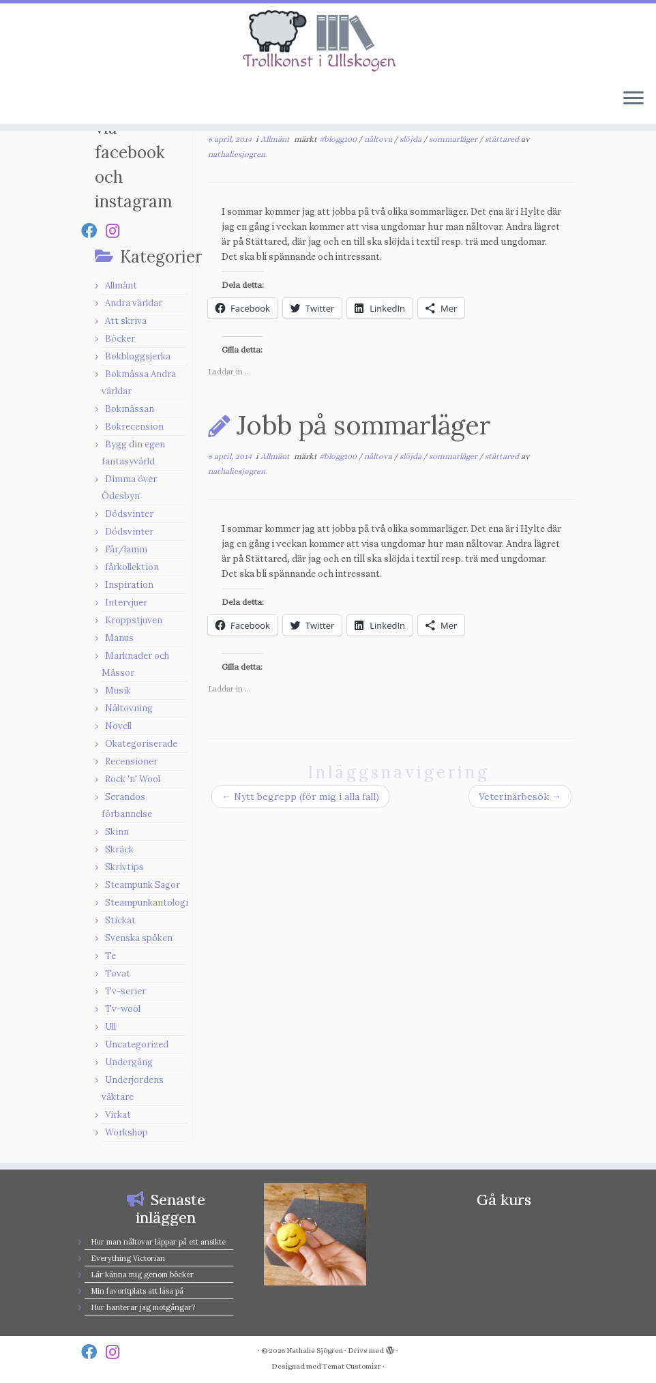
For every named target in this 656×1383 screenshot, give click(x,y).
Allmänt (121, 285)
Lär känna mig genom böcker (142, 1274)
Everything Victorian (128, 1258)
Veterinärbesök (520, 796)
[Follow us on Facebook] (93, 231)
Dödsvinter (129, 514)
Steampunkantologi (146, 902)
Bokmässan (129, 409)
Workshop (126, 1132)
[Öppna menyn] (633, 99)
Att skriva (126, 321)
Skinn (117, 831)
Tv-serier (125, 991)
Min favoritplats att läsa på (137, 1291)
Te (110, 956)
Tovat (117, 973)
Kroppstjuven (133, 620)
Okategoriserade (141, 743)
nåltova (379, 139)
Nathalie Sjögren (314, 1350)
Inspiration (129, 585)
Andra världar (133, 303)
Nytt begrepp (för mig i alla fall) (300, 796)
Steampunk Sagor (142, 885)
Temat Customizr (352, 1366)
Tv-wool (122, 1009)
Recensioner (131, 761)
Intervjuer (126, 602)
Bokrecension (134, 426)
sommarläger (454, 139)
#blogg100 (339, 139)
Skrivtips (124, 867)
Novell (118, 726)
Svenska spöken (139, 938)
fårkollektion (132, 567)
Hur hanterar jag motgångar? (143, 1307)
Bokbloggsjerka (137, 356)
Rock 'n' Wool (132, 779)
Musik (118, 690)
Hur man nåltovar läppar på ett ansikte (158, 1242)
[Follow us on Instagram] (117, 231)
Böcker (120, 338)
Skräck (119, 849)
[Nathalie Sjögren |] (328, 41)
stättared (503, 139)
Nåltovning (129, 708)
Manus (119, 638)
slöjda (411, 139)
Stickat (120, 920)
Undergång (129, 1062)
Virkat (118, 1114)
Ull (110, 1026)
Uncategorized (136, 1044)
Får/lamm (126, 549)
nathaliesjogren (236, 154)
